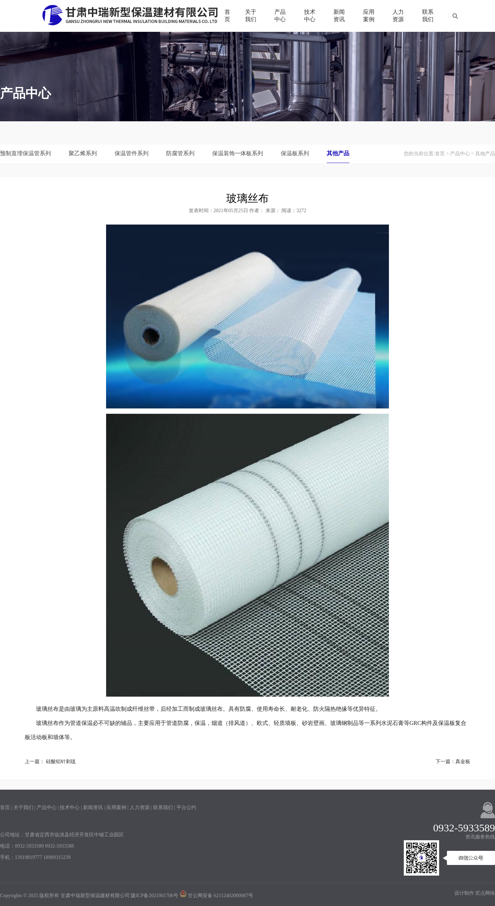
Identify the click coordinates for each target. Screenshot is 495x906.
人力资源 (398, 15)
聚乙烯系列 (83, 153)
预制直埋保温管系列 (25, 153)
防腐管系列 (180, 153)
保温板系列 (295, 153)
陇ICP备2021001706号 (154, 895)
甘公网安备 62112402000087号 (216, 895)
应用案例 (368, 15)
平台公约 (186, 807)
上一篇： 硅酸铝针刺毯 (50, 761)
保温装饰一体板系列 (237, 153)
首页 (227, 15)
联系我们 (427, 15)
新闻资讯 (339, 15)
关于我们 (250, 15)
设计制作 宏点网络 (474, 893)
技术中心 (309, 15)
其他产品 (338, 153)
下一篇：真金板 (453, 761)
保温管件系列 (131, 153)
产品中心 (280, 15)
